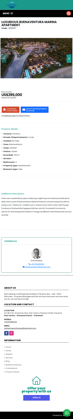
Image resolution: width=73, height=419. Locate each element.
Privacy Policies (13, 372)
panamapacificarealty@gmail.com (20, 328)
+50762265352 (37, 264)
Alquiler (9, 354)
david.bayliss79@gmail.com (37, 267)
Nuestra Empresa (13, 364)
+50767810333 (10, 322)
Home (8, 347)
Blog (8, 361)
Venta (8, 350)
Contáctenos (11, 368)
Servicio (9, 357)
